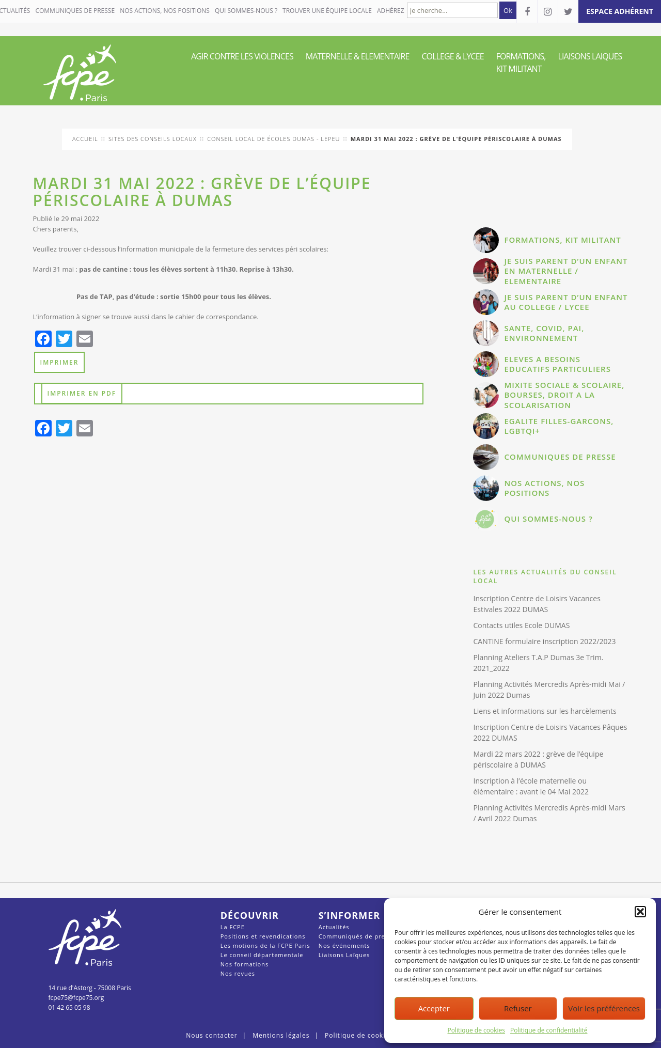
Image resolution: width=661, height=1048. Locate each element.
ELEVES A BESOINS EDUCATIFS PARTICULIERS (557, 364)
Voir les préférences (604, 1008)
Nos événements (344, 945)
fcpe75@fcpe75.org (76, 997)
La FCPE (233, 927)
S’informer (349, 915)
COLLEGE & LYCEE (452, 56)
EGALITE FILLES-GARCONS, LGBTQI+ (558, 426)
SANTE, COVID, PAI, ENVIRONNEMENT (544, 333)
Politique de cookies (477, 1030)
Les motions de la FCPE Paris (265, 945)
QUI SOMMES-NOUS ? (246, 10)
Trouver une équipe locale (327, 10)
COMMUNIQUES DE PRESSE (75, 10)
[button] (640, 911)
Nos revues (238, 973)
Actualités (334, 927)
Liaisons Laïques (344, 955)
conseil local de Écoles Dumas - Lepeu (273, 139)
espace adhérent (619, 11)
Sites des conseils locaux (152, 139)
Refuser (518, 1008)
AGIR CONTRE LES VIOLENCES (242, 56)
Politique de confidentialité (548, 1030)
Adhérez (390, 10)
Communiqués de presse (357, 936)
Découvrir (250, 915)
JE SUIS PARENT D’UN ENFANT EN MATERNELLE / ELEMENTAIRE (565, 271)
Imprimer (59, 362)
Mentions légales (281, 1035)
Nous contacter (211, 1035)
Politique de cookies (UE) (366, 1035)
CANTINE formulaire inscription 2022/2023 (544, 641)
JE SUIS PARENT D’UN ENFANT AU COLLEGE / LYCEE (565, 302)
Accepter (434, 1008)
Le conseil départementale (262, 955)
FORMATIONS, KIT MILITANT (521, 62)
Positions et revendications (263, 936)
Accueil (85, 139)
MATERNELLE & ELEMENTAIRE (358, 56)
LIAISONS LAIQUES (590, 56)
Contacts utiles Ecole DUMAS (521, 625)
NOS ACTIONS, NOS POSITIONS (165, 10)
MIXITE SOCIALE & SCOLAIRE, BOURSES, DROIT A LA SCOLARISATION (564, 395)
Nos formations (245, 964)
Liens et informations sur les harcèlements (544, 711)
